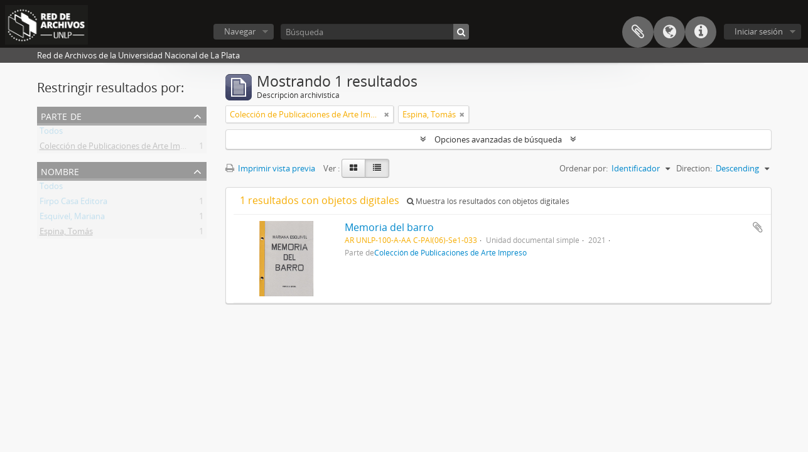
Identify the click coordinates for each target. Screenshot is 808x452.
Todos (51, 133)
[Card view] (353, 168)
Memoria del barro (389, 227)
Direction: (694, 168)
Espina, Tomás (66, 233)
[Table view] (377, 168)
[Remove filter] (386, 114)
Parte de (61, 115)
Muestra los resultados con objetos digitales (488, 201)
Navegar (240, 31)
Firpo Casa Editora (73, 203)
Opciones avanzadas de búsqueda (498, 139)
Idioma (669, 32)
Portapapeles (638, 32)
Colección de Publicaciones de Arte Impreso (121, 148)
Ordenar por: (583, 168)
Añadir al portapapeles (757, 227)
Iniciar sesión (759, 31)
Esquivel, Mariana (72, 218)
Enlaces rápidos (700, 32)
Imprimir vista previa (270, 168)
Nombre (60, 170)
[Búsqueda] (375, 32)
